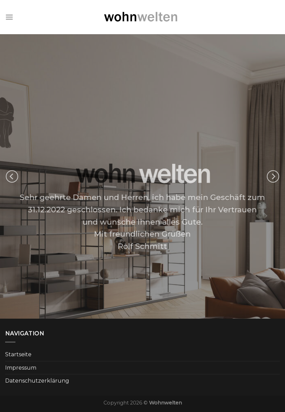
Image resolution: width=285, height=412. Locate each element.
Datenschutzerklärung (37, 380)
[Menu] (9, 17)
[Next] (273, 176)
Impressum (20, 367)
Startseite (18, 354)
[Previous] (12, 176)
